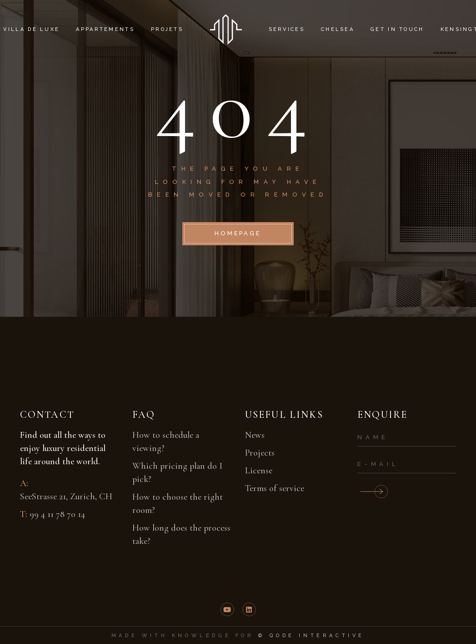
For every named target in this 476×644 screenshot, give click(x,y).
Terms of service (274, 488)
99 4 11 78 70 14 (57, 514)
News (255, 435)
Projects (260, 452)
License (258, 470)
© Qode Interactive (311, 636)
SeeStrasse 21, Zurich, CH (66, 496)
